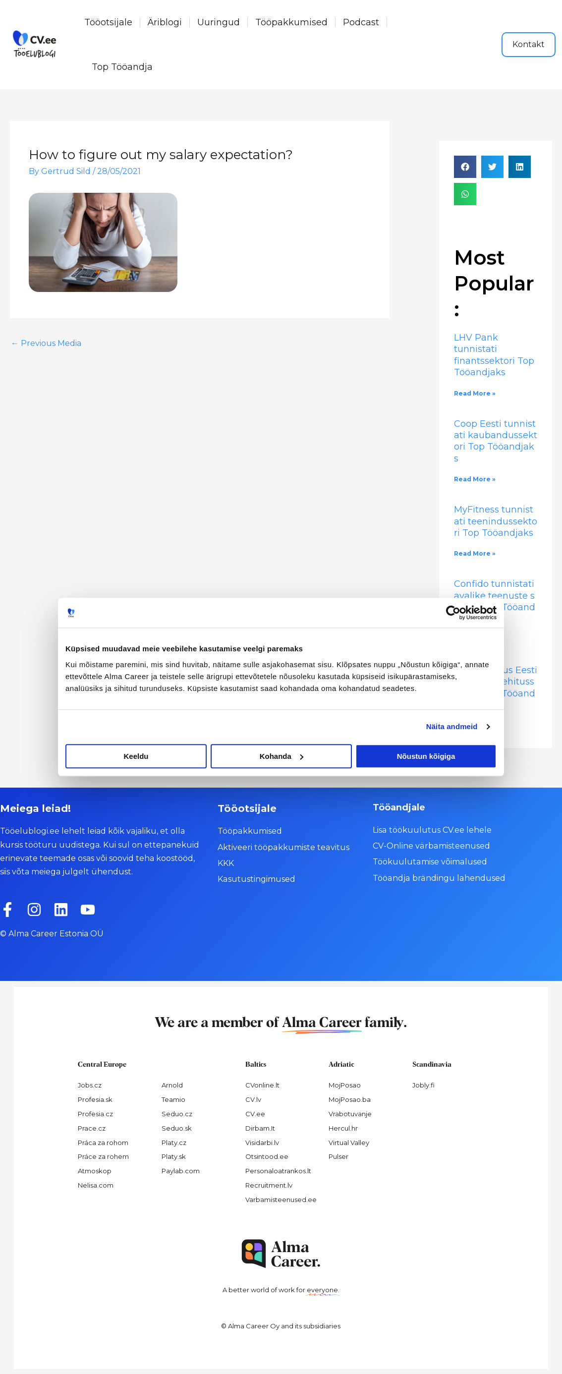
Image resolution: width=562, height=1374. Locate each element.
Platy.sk (174, 1156)
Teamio (173, 1099)
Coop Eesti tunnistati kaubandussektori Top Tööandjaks (495, 441)
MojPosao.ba (350, 1099)
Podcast (361, 22)
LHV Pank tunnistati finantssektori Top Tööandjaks (494, 355)
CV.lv (253, 1099)
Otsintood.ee (266, 1156)
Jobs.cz (90, 1085)
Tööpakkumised (291, 22)
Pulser (338, 1156)
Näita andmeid (452, 726)
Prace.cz (92, 1128)
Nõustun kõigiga (426, 756)
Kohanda (281, 756)
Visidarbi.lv (262, 1142)
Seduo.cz (177, 1114)
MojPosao (345, 1085)
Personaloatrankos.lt (278, 1171)
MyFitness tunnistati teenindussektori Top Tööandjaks (495, 521)
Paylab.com (181, 1171)
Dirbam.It (260, 1128)
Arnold (172, 1085)
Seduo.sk (177, 1128)
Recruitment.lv (268, 1185)
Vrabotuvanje (350, 1114)
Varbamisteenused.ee (281, 1199)
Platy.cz (174, 1142)
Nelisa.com (95, 1185)
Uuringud (218, 22)
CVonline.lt (262, 1085)
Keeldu (135, 756)
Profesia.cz (95, 1114)
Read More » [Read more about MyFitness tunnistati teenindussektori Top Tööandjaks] (475, 553)
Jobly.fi (423, 1085)
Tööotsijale (108, 22)
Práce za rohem (103, 1156)
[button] (465, 167)
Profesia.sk (95, 1099)
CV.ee (255, 1114)
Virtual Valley (349, 1142)
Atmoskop (95, 1171)
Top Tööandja (122, 66)
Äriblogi (165, 22)
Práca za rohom (103, 1142)
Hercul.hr (343, 1128)
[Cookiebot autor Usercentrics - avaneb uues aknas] (453, 612)
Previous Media (46, 343)
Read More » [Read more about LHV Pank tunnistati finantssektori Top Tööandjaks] (475, 393)
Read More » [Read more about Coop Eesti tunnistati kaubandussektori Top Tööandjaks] (475, 479)
